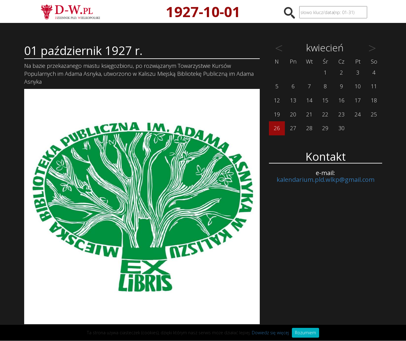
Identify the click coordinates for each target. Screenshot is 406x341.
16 (341, 100)
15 (325, 100)
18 (374, 100)
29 (325, 128)
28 (309, 128)
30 (341, 128)
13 (293, 100)
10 (358, 86)
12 (277, 100)
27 (293, 128)
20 (293, 114)
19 (277, 114)
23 (341, 114)
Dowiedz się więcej (270, 333)
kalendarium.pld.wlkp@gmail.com (325, 179)
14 (309, 100)
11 (374, 86)
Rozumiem (305, 333)
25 (374, 114)
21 (309, 114)
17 (358, 100)
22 (325, 114)
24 (358, 114)
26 (277, 128)
